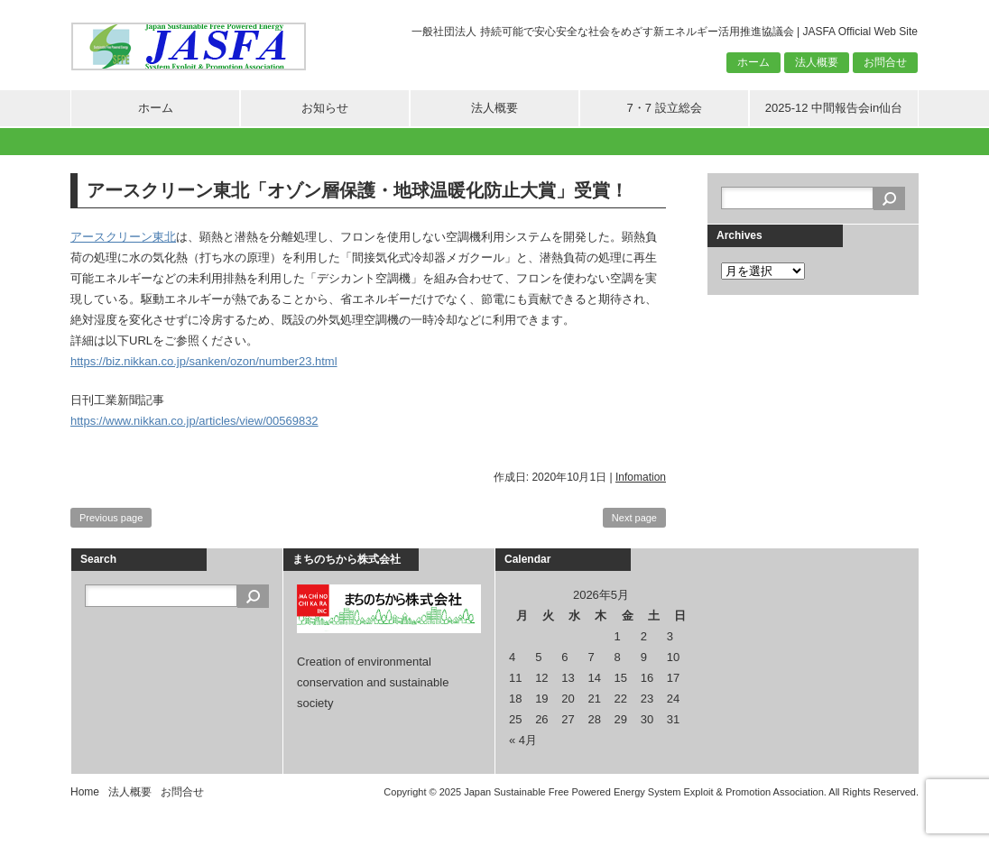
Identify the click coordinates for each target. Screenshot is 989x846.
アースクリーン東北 (123, 237)
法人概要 (816, 62)
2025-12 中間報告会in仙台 (833, 108)
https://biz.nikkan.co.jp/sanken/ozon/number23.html (203, 361)
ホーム (753, 62)
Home (84, 792)
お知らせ (324, 108)
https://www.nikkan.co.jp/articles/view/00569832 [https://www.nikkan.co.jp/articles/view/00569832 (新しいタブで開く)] (194, 421)
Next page (634, 517)
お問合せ (885, 62)
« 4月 (523, 740)
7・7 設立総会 (663, 108)
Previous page (111, 517)
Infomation (640, 477)
